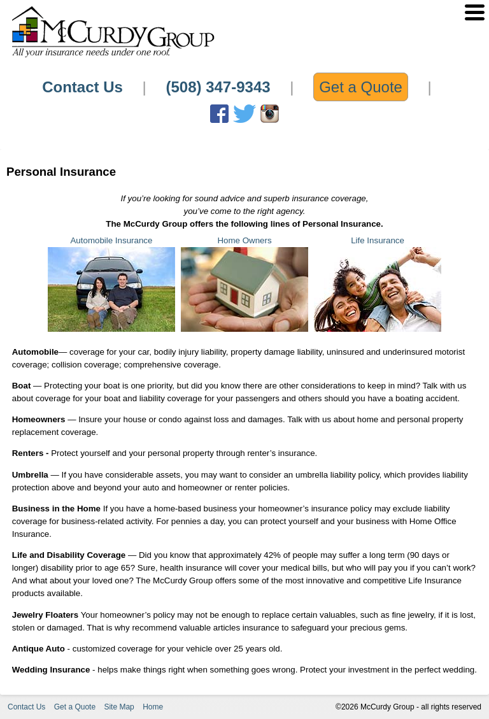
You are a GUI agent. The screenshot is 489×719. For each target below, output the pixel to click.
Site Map (119, 706)
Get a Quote (360, 87)
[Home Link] (112, 56)
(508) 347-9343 (218, 87)
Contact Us (82, 87)
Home (153, 706)
